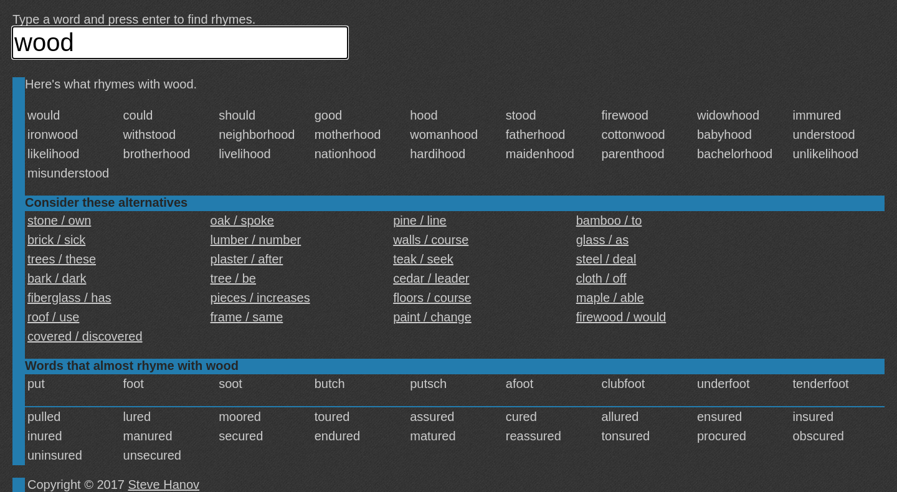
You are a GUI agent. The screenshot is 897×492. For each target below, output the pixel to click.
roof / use (53, 317)
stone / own (59, 220)
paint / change (432, 317)
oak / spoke (242, 220)
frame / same (247, 317)
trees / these (61, 259)
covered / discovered (85, 336)
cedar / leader (431, 278)
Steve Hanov (164, 484)
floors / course (432, 298)
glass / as (602, 240)
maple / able (610, 298)
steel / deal (606, 259)
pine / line (420, 220)
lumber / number (256, 240)
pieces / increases (260, 298)
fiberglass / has (69, 298)
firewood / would (621, 317)
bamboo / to (609, 220)
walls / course (430, 240)
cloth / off (601, 278)
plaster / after (247, 259)
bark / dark (56, 278)
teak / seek (423, 259)
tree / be (233, 278)
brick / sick (56, 240)
